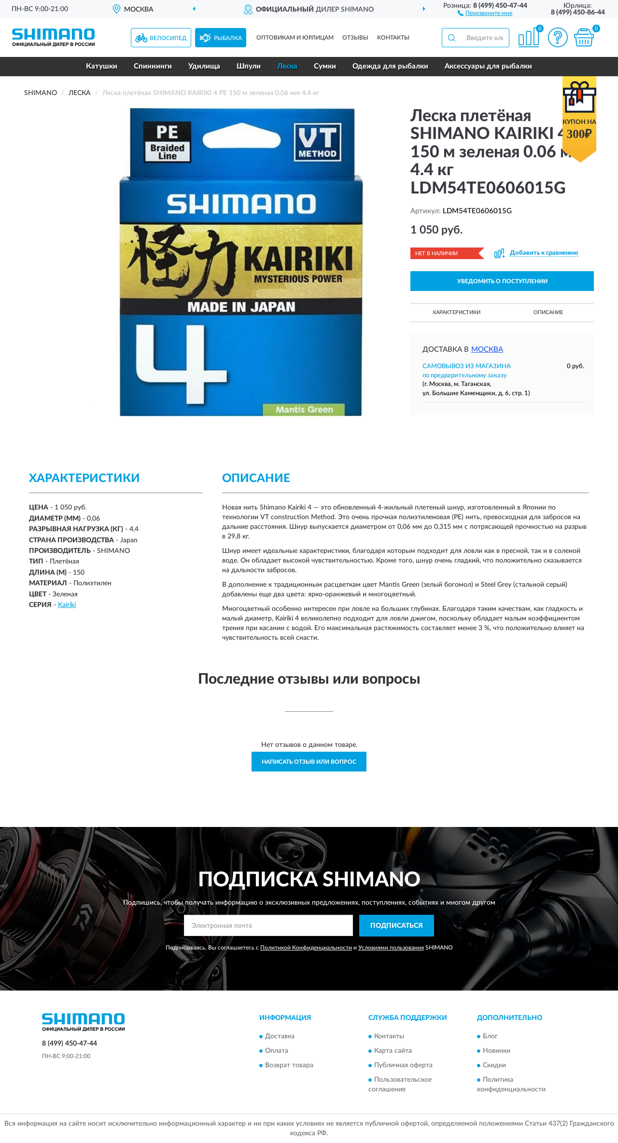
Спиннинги (153, 66)
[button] (485, 12)
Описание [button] (548, 312)
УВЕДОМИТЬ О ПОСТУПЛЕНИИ (502, 281)
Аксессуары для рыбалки (488, 66)
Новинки (496, 1051)
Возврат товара (289, 1065)
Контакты (393, 38)
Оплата (276, 1051)
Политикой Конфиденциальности (306, 947)
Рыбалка (228, 38)
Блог (490, 1036)
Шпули (249, 66)
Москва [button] (487, 349)
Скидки (494, 1065)
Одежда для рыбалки (390, 66)
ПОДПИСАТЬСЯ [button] (396, 926)
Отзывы (355, 38)
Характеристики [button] (456, 312)
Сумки (325, 66)
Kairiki (67, 605)
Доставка (280, 1036)
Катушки (101, 66)
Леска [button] (287, 66)
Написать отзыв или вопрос (309, 762)
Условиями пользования (391, 947)
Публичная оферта (403, 1065)
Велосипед (168, 38)
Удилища (204, 66)
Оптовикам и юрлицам (295, 38)
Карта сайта (393, 1051)
